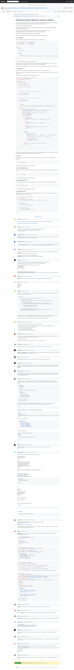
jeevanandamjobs (20, 452)
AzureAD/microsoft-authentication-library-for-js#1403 (25, 626)
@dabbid (18, 606)
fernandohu (6, 8)
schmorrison (20, 378)
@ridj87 (32, 272)
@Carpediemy (29, 272)
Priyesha (19, 260)
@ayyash (22, 612)
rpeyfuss (19, 321)
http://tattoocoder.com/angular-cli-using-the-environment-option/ (27, 223)
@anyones (19, 352)
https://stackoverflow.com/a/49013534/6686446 (24, 524)
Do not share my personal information (53, 667)
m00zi (18, 357)
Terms (24, 667)
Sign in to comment (44, 662)
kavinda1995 (20, 519)
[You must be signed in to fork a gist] (70, 8)
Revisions (8, 11)
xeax (18, 282)
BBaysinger (19, 344)
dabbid (19, 531)
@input (26, 647)
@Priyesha (19, 278)
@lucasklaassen (22, 446)
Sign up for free (17, 662)
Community (35, 667)
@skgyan (18, 367)
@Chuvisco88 (19, 272)
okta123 (19, 276)
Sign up (71, 1)
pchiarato (19, 444)
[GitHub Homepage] (16, 667)
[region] (37, 116)
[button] (66, 11)
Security (30, 667)
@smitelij (18, 236)
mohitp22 (19, 643)
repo (50, 373)
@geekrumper (24, 352)
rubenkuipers (20, 350)
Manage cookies (45, 667)
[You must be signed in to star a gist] (65, 8)
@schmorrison (19, 533)
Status (32, 667)
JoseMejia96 (19, 249)
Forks (20, 11)
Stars (14, 11)
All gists (21, 1)
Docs (38, 667)
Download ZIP (70, 11)
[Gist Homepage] (3, 1)
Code (3, 11)
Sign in (67, 1)
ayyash (19, 604)
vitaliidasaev (20, 622)
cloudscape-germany (21, 234)
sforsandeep (20, 629)
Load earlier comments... (38, 216)
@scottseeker (19, 256)
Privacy (27, 667)
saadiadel (19, 226)
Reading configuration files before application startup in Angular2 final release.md (28, 8)
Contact (41, 667)
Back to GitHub (25, 1)
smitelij (19, 219)
